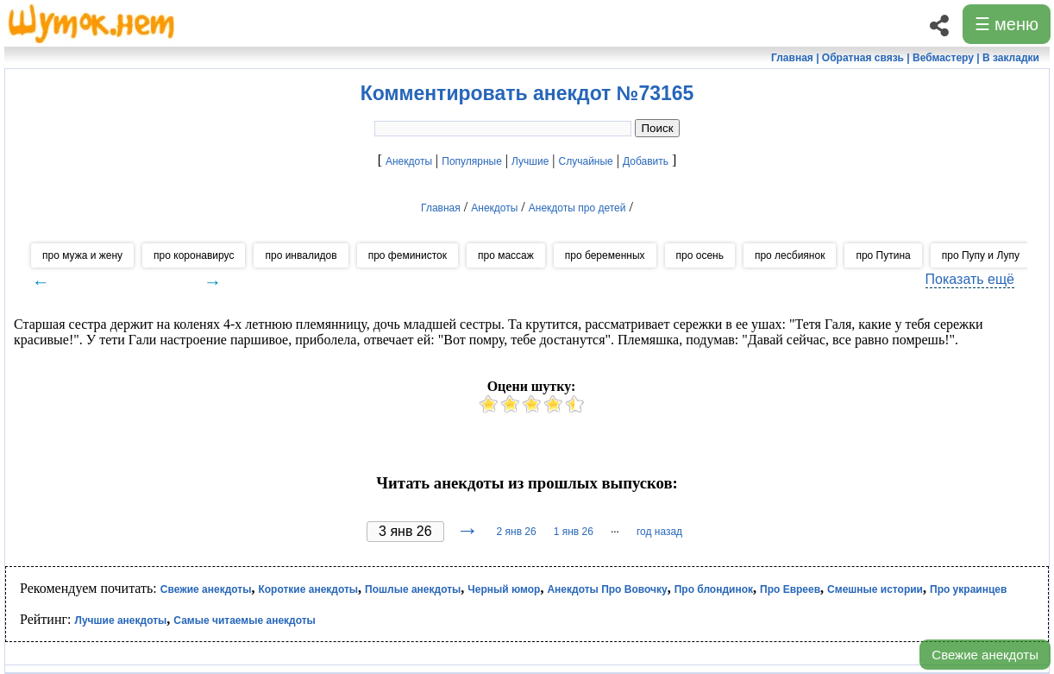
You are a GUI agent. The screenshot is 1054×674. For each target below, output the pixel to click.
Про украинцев (968, 589)
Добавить (645, 161)
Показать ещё (969, 279)
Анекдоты (409, 161)
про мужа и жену (82, 255)
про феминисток (407, 255)
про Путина (883, 255)
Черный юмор (503, 589)
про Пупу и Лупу (980, 255)
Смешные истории (875, 589)
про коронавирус (194, 255)
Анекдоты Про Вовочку (607, 589)
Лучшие (530, 161)
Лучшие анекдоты (120, 620)
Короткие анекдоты (308, 589)
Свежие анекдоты (985, 654)
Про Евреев (790, 589)
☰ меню (1006, 24)
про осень (700, 255)
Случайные (586, 161)
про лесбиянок (790, 255)
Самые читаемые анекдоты (244, 620)
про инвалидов (300, 255)
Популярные (472, 161)
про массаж (506, 255)
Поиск (658, 128)
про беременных (605, 255)
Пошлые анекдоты (413, 589)
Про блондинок (713, 589)
